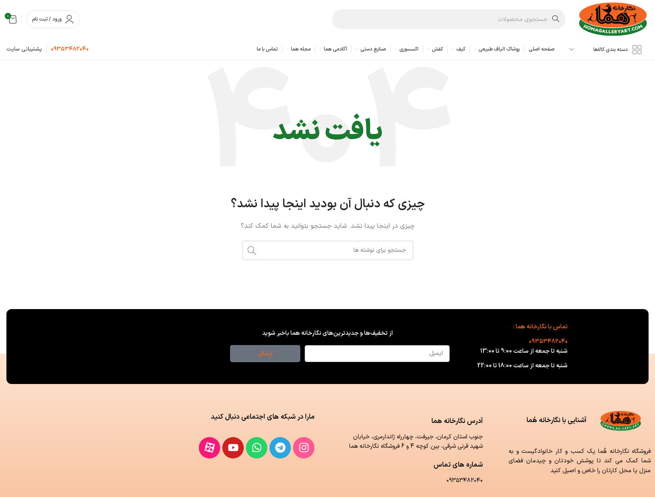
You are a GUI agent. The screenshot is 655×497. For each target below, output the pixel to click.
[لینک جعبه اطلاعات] (70, 49)
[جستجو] (449, 19)
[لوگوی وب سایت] (613, 19)
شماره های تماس (458, 465)
